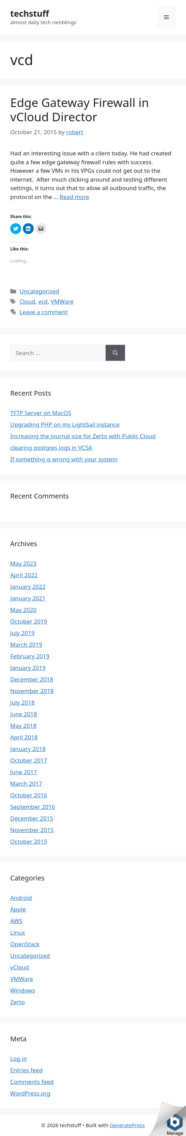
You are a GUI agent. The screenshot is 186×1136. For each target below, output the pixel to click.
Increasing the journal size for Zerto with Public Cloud (83, 436)
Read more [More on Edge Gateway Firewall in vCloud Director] (74, 197)
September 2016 (32, 807)
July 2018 (22, 702)
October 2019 (28, 621)
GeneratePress (127, 1125)
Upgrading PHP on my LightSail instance (65, 424)
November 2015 (31, 830)
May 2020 (23, 610)
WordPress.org (30, 1093)
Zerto (17, 1002)
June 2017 (23, 772)
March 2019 (26, 644)
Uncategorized (39, 291)
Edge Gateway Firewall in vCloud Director (79, 109)
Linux (17, 932)
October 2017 (28, 760)
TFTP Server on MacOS (40, 413)
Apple (18, 909)
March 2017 (26, 783)
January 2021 (28, 598)
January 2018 (28, 749)
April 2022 (23, 575)
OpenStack (25, 944)
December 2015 (31, 818)
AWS (16, 921)
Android (21, 898)
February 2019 (29, 656)
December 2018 (31, 679)
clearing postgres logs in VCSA (51, 447)
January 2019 (28, 668)
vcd (43, 301)
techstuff (29, 13)
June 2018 (23, 714)
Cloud (27, 301)
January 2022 (28, 586)
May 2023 (23, 563)
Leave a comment (43, 312)
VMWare (62, 301)
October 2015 (28, 841)
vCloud (19, 967)
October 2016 (28, 795)
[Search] (115, 353)
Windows (22, 990)
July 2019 (22, 633)
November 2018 (31, 691)
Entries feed (26, 1070)
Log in (18, 1058)
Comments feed (31, 1082)
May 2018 (23, 726)
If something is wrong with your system (64, 459)
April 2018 (23, 737)
